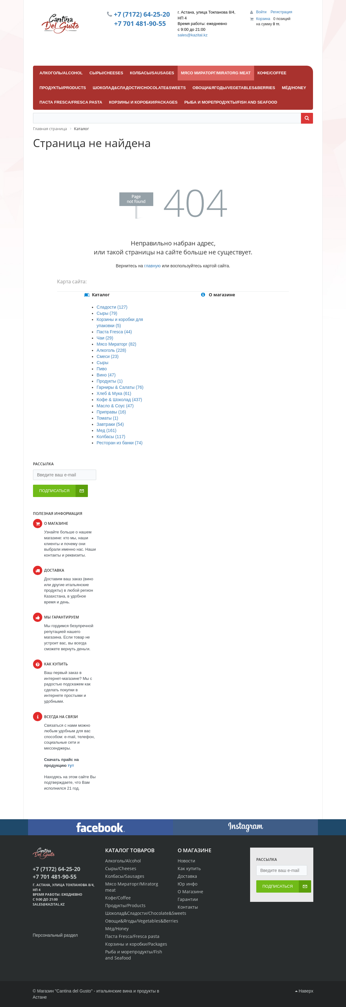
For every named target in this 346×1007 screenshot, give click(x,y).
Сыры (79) (107, 313)
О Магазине (190, 891)
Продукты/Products (125, 905)
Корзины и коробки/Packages (136, 944)
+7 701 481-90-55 (140, 23)
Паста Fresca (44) (114, 331)
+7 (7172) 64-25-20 (142, 14)
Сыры (102, 362)
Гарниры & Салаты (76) (120, 387)
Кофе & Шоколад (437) (119, 399)
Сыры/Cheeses (120, 868)
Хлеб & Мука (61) (114, 393)
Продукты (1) (109, 381)
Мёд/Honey (117, 928)
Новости (186, 861)
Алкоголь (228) (111, 350)
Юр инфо (187, 884)
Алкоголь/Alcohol (123, 861)
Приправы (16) (111, 411)
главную (152, 265)
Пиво (102, 368)
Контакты (188, 907)
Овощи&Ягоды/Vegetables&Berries (141, 921)
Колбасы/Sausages (124, 876)
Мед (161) (106, 430)
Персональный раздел (55, 935)
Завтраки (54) (110, 424)
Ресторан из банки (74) (119, 442)
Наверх (304, 991)
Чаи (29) (105, 337)
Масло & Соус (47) (115, 405)
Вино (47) (106, 374)
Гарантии (188, 899)
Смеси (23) (107, 356)
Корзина (263, 19)
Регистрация (281, 12)
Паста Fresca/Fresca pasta (132, 936)
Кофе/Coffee (118, 898)
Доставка (187, 876)
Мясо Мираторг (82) (116, 344)
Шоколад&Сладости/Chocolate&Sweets (145, 913)
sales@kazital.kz (193, 35)
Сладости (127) (112, 307)
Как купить (189, 868)
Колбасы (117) (111, 436)
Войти (262, 12)
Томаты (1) (107, 418)
